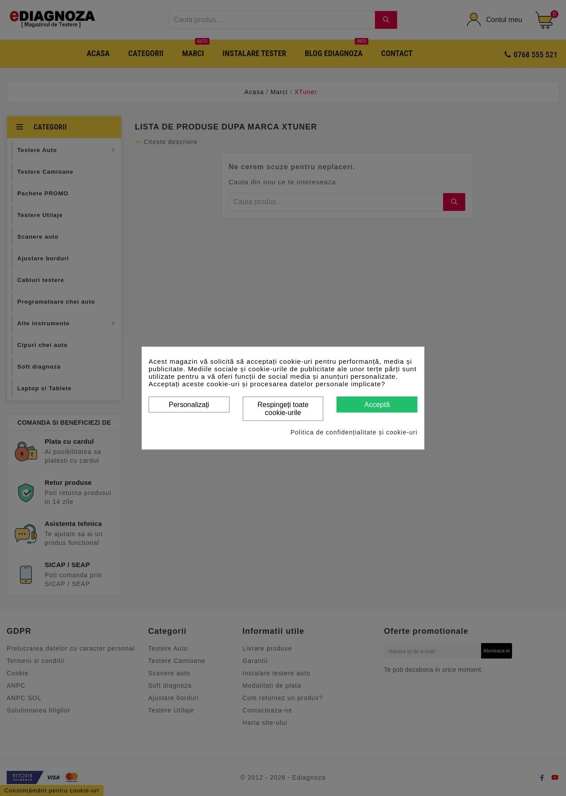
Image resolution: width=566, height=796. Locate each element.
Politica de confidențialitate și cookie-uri (354, 432)
